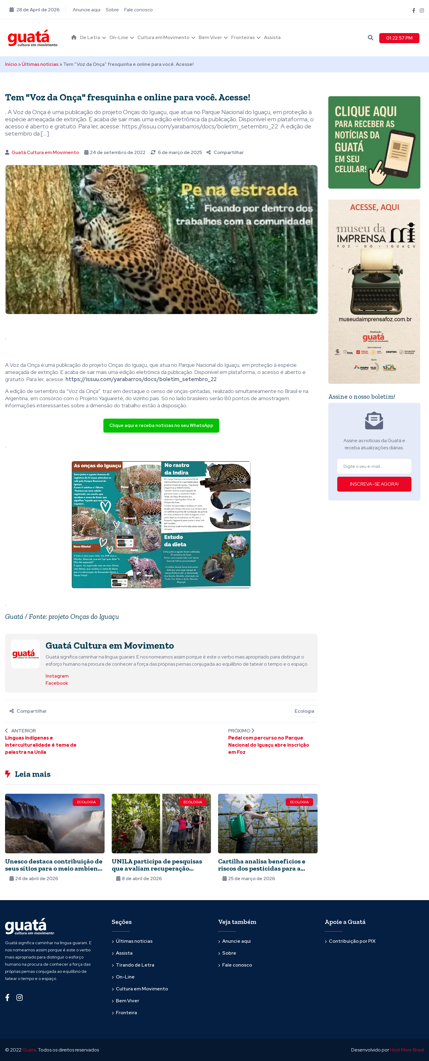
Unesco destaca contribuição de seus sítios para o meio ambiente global (54, 868)
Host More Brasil (407, 1050)
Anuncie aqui (86, 10)
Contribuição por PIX (352, 941)
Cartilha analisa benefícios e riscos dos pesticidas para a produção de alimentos (261, 868)
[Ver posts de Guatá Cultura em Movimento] (25, 653)
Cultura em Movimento (163, 37)
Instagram (57, 676)
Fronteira (126, 1012)
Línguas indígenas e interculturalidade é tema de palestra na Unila (41, 745)
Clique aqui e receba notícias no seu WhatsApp (161, 425)
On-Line (118, 37)
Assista (272, 37)
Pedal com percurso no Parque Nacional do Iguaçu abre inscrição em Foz (268, 745)
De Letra (90, 37)
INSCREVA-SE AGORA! (374, 484)
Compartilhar (225, 152)
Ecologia (304, 711)
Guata (29, 1050)
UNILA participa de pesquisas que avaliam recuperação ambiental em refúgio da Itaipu (160, 868)
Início (11, 64)
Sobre (112, 10)
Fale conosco (138, 10)
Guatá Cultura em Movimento (45, 152)
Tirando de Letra (135, 965)
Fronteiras (243, 37)
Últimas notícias (40, 64)
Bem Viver (210, 37)
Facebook (57, 683)
